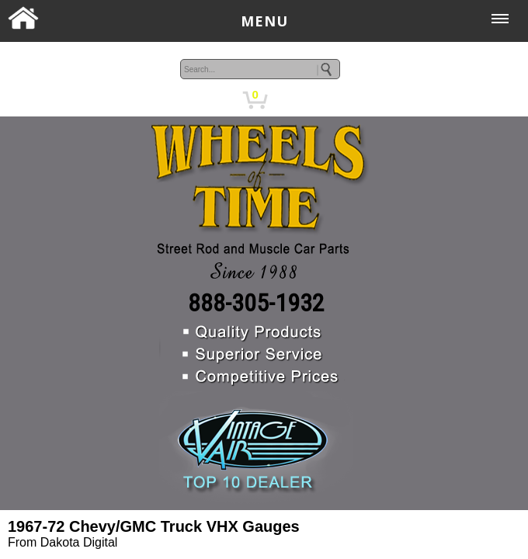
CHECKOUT (330, 100)
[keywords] (260, 69)
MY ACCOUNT (200, 100)
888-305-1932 (256, 303)
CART (284, 100)
